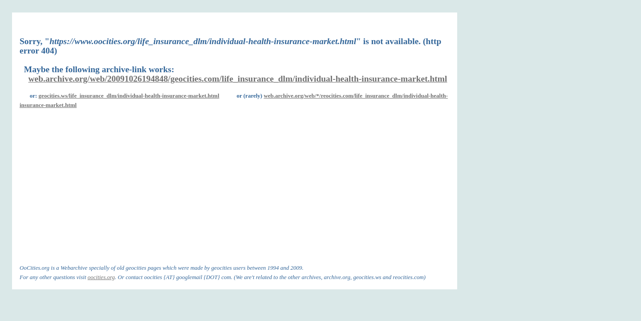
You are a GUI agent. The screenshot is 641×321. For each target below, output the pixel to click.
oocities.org (101, 277)
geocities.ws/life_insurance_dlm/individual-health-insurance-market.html (129, 95)
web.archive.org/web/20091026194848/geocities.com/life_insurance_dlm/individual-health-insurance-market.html (237, 78)
